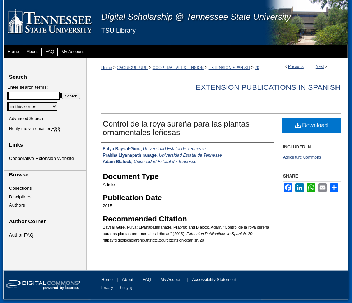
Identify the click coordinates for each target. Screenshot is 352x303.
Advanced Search (26, 118)
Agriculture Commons (302, 157)
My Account (172, 279)
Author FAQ (21, 235)
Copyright (127, 288)
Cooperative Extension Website (41, 158)
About (127, 279)
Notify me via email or (34, 128)
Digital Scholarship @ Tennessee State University (196, 17)
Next (320, 66)
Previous (296, 66)
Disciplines (20, 196)
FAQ (147, 279)
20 (257, 67)
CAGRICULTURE (132, 67)
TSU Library (118, 30)
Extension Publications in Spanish (268, 87)
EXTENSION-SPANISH (229, 67)
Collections (20, 188)
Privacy (107, 288)
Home (106, 67)
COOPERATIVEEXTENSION (178, 67)
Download (311, 125)
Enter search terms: (27, 87)
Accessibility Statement (214, 279)
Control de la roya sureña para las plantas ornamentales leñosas (176, 128)
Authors (17, 205)
